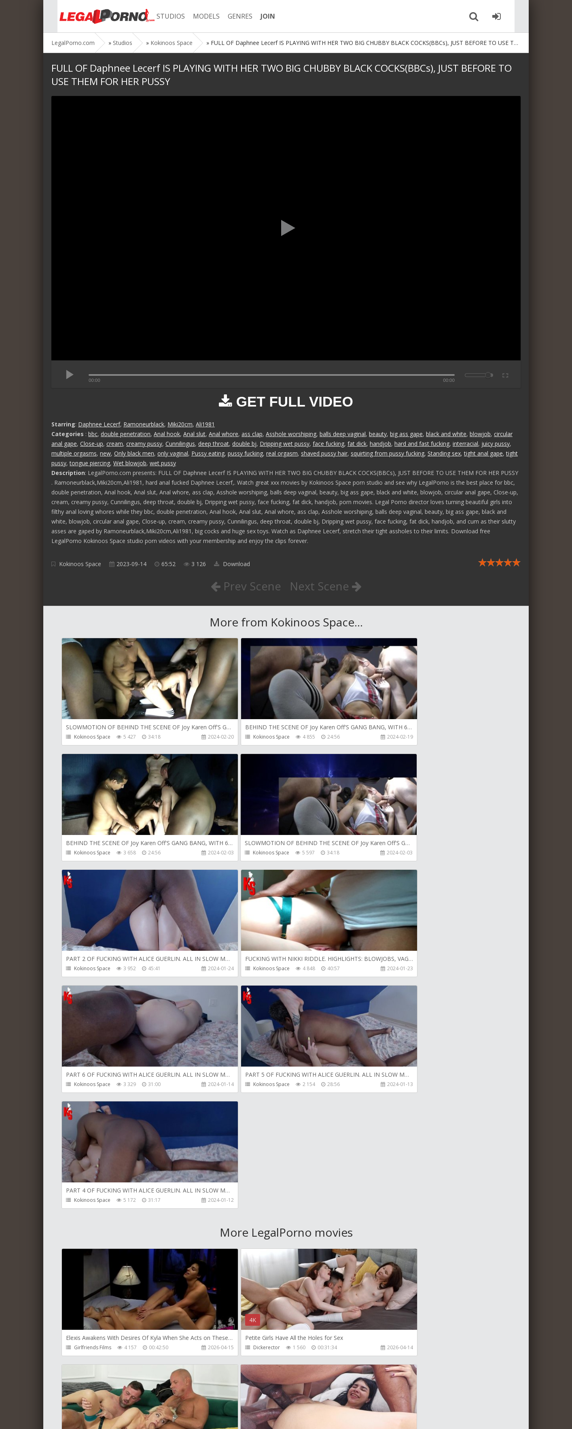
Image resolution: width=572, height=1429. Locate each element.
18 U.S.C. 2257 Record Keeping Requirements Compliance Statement (309, 1414)
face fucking (328, 443)
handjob (380, 443)
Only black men (134, 453)
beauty (378, 434)
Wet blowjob (129, 463)
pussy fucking (245, 453)
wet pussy (163, 463)
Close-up (91, 443)
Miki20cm (180, 424)
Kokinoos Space (80, 564)
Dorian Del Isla (91, 1349)
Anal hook (167, 434)
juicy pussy (495, 443)
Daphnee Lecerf (99, 424)
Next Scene (325, 586)
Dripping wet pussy (284, 443)
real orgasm (282, 453)
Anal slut (194, 434)
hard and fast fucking (421, 443)
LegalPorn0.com (110, 1414)
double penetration (125, 434)
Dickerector (238, 1117)
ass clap (252, 434)
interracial (465, 443)
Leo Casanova (391, 1117)
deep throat (213, 443)
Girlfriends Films (92, 1117)
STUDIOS (162, 16)
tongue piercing (90, 463)
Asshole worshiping (291, 434)
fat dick (357, 443)
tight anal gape (483, 453)
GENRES (232, 16)
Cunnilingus (180, 443)
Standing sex (444, 453)
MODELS (198, 16)
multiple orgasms (74, 453)
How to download (166, 1391)
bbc (92, 434)
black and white (446, 434)
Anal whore (223, 434)
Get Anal (234, 1349)
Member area (108, 1391)
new (105, 453)
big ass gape (406, 434)
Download (232, 564)
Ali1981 (205, 424)
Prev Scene (245, 586)
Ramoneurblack (143, 424)
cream (114, 443)
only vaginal (172, 453)
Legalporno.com (95, 16)
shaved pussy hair (324, 453)
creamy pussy (144, 443)
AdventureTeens (93, 1233)
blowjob (480, 434)
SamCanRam (389, 1233)
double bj (244, 443)
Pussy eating (208, 453)
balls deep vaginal (343, 434)
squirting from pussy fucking (387, 453)
